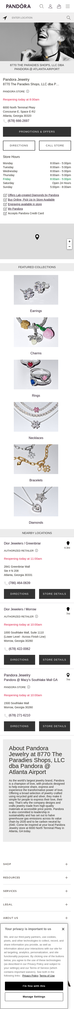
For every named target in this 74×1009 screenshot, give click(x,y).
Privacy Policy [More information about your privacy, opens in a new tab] (30, 975)
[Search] (41, 6)
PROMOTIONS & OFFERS (37, 131)
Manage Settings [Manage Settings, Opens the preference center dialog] (34, 996)
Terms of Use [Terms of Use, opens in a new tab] (47, 975)
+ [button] (69, 241)
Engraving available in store (25, 204)
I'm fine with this (34, 985)
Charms (36, 336)
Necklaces (36, 421)
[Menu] (67, 6)
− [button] (69, 246)
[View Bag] (59, 6)
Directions (19, 145)
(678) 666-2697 (18, 120)
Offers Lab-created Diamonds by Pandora (33, 195)
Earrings (36, 294)
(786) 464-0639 (19, 583)
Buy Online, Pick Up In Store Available (31, 199)
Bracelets (36, 463)
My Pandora (15, 208)
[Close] (63, 929)
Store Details (54, 593)
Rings (36, 378)
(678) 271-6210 (19, 715)
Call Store (55, 145)
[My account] (50, 6)
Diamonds (36, 505)
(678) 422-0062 (19, 649)
